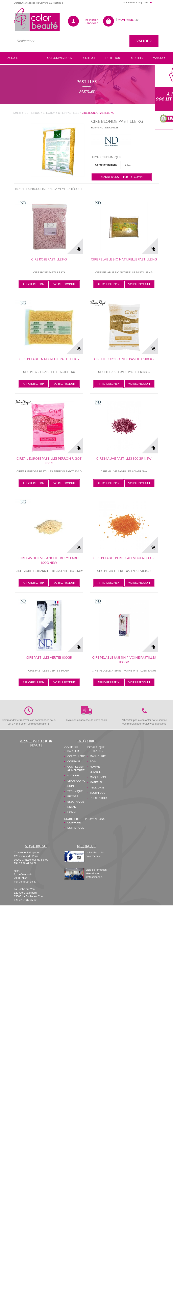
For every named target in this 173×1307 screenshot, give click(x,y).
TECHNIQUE (75, 791)
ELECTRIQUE (75, 801)
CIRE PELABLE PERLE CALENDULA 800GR (123, 558)
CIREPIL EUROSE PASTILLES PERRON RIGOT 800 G (49, 460)
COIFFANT (73, 761)
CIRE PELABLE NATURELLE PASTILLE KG (49, 359)
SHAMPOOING (76, 780)
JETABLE (95, 771)
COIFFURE (71, 747)
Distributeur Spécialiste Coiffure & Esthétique (38, 2)
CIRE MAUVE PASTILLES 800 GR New (123, 458)
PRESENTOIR (98, 798)
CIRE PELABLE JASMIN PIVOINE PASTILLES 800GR (124, 659)
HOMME (72, 812)
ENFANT (72, 806)
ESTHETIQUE (96, 747)
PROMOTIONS (95, 818)
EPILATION (96, 750)
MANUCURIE (98, 756)
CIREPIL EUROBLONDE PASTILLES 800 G (124, 359)
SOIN (70, 785)
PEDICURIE (97, 787)
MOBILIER (71, 818)
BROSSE (72, 796)
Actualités (86, 846)
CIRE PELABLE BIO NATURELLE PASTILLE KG (124, 259)
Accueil (17, 113)
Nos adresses (36, 846)
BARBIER (73, 750)
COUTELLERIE (76, 756)
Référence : (98, 127)
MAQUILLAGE (98, 777)
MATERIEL (73, 775)
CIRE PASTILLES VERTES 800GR (49, 657)
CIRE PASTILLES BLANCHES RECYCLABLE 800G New (49, 560)
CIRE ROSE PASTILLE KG (49, 259)
